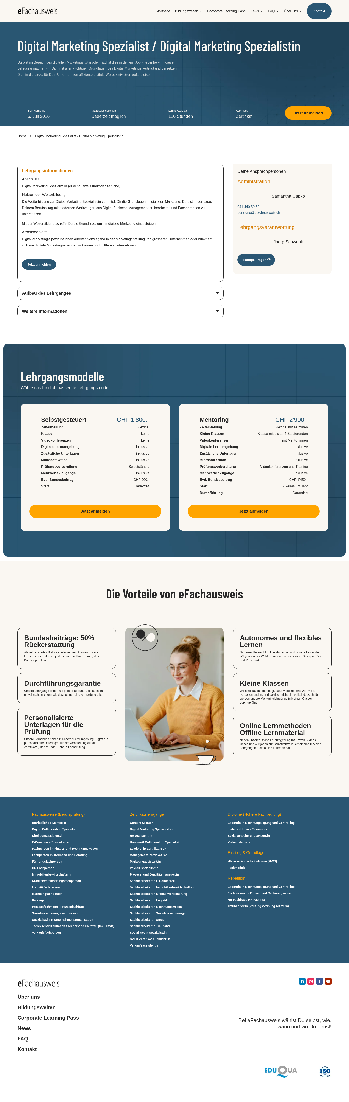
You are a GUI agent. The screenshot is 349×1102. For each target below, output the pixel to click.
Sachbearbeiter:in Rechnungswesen (156, 907)
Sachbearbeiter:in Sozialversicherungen (158, 914)
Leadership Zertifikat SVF (148, 849)
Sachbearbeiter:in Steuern (148, 920)
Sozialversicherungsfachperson (55, 914)
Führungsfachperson (47, 862)
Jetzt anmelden (307, 113)
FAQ (271, 11)
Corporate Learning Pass (226, 11)
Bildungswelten (186, 11)
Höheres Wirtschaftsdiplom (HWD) (252, 862)
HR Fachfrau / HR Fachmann (248, 900)
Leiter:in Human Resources (247, 830)
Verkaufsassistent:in (144, 946)
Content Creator (141, 823)
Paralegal (38, 901)
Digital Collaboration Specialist (54, 830)
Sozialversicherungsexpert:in (249, 836)
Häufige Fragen (254, 260)
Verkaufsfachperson (46, 933)
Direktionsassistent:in (48, 836)
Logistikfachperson (46, 888)
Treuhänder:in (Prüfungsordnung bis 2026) (258, 907)
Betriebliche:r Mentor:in (49, 823)
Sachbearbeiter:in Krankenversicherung (158, 894)
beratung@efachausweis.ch (258, 213)
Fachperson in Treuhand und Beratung (59, 856)
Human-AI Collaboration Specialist (154, 843)
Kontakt (319, 11)
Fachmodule (236, 868)
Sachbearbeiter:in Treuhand (150, 927)
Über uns (291, 11)
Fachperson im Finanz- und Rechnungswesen (65, 849)
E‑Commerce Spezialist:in (50, 843)
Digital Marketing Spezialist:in (151, 830)
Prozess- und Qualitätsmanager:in (154, 875)
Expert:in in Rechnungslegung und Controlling (261, 823)
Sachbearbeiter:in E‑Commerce (152, 881)
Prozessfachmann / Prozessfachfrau (58, 907)
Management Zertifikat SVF (149, 856)
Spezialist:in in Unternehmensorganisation (62, 920)
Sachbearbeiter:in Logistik (149, 901)
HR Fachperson (43, 869)
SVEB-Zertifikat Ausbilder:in (150, 940)
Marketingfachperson (47, 894)
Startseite (163, 11)
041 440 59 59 (248, 207)
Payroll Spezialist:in (144, 869)
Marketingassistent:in (145, 862)
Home (22, 136)
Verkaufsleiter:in (239, 843)
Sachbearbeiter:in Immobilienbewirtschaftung (162, 888)
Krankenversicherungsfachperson (56, 881)
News (254, 11)
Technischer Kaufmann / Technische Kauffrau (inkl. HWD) (73, 927)
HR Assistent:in (141, 836)
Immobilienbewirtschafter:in (52, 875)
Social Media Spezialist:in (148, 933)
